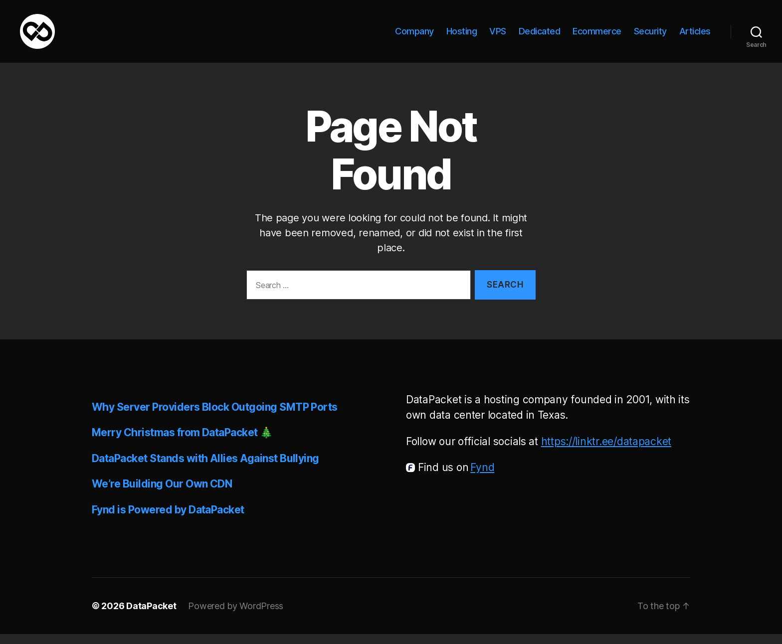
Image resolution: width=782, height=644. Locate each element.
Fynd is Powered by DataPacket (168, 519)
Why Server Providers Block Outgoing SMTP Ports (215, 417)
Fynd (482, 477)
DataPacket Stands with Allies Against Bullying (205, 468)
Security (650, 36)
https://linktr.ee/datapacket (606, 451)
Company (414, 36)
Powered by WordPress (235, 616)
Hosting (461, 36)
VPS (497, 36)
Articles (695, 36)
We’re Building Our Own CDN (162, 493)
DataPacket (151, 616)
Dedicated (540, 36)
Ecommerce (597, 36)
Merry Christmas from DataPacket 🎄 (182, 442)
